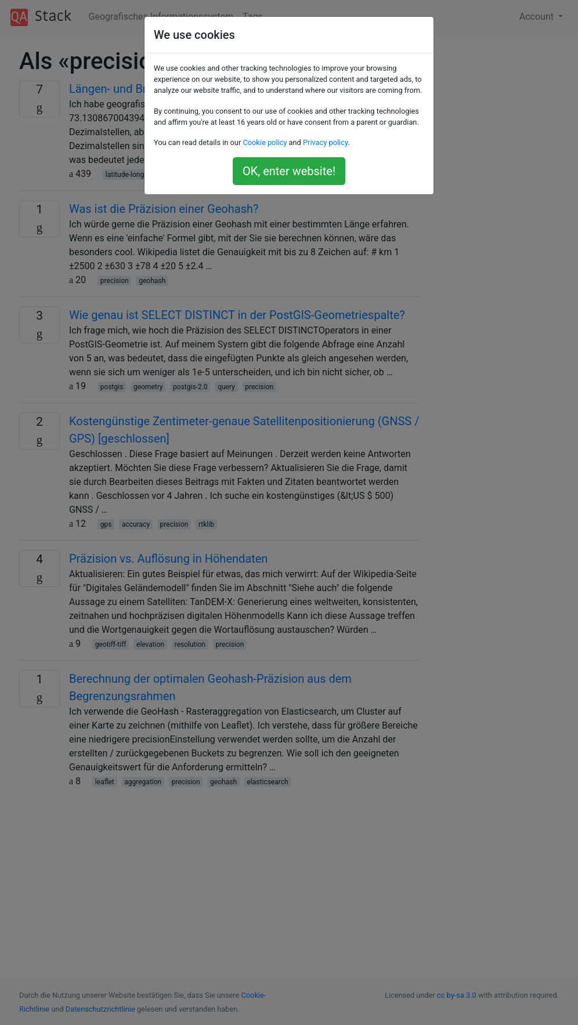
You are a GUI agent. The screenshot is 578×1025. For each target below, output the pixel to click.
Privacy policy (325, 142)
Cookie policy (265, 142)
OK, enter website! (289, 171)
